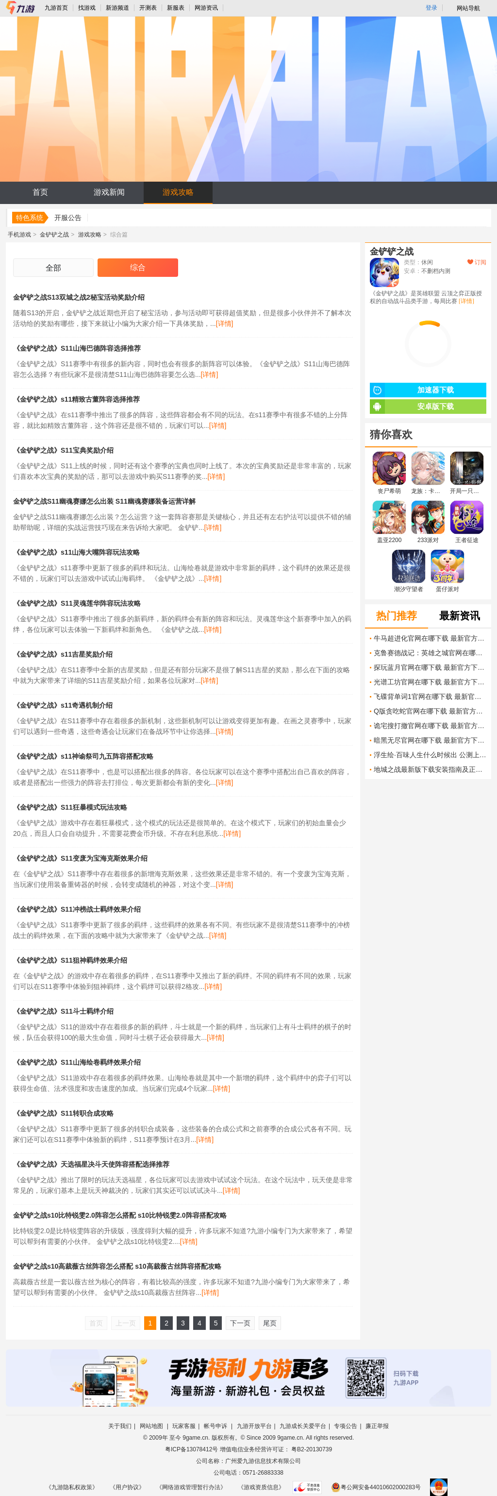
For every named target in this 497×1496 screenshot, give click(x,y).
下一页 (240, 1323)
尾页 (270, 1323)
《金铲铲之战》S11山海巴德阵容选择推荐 (77, 348)
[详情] (224, 323)
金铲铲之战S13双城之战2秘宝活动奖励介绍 (79, 297)
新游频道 (117, 7)
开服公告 (68, 217)
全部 (53, 268)
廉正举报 (377, 1426)
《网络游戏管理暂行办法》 (191, 1487)
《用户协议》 (127, 1487)
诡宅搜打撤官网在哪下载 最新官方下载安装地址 (430, 726)
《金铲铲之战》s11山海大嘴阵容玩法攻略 (76, 552)
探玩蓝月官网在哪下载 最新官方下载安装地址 (430, 667)
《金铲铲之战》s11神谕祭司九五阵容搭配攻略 (83, 756)
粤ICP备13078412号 (191, 1449)
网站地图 (152, 1426)
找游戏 (87, 7)
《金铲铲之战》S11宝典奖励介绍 (63, 450)
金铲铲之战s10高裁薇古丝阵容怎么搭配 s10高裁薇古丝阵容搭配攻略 (117, 1266)
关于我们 (120, 1426)
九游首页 (56, 7)
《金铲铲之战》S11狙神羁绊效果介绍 (70, 960)
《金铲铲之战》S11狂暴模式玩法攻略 (70, 807)
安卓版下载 (412, 406)
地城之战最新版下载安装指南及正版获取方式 (430, 769)
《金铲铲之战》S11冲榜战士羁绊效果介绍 (77, 909)
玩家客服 (184, 1426)
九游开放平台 (254, 1426)
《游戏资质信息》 (261, 1487)
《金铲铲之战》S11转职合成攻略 (63, 1113)
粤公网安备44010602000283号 (376, 1487)
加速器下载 (412, 390)
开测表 (148, 7)
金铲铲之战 (54, 234)
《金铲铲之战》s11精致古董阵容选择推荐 (76, 399)
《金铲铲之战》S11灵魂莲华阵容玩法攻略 (77, 603)
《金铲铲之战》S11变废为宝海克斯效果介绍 (80, 858)
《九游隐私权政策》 (72, 1487)
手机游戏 (19, 234)
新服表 (175, 7)
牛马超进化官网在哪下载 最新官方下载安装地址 (430, 638)
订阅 (476, 262)
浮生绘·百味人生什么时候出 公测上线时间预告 (430, 755)
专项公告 (345, 1426)
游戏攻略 (178, 192)
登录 (431, 7)
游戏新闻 (109, 192)
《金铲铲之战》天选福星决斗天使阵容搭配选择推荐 (91, 1164)
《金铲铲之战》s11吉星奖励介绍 (63, 654)
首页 (40, 192)
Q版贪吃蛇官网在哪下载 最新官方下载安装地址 (430, 711)
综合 (138, 267)
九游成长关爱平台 (303, 1426)
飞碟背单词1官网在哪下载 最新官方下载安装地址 (430, 696)
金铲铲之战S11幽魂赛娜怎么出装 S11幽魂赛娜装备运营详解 (104, 501)
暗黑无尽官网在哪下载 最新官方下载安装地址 (430, 740)
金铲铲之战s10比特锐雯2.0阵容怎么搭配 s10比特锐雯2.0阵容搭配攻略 (120, 1215)
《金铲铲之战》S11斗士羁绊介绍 (63, 1011)
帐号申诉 (216, 1426)
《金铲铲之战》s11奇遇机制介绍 (63, 705)
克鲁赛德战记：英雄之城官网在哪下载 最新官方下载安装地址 (430, 653)
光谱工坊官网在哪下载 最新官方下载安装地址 (430, 682)
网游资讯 (206, 7)
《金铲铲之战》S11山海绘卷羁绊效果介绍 (77, 1062)
